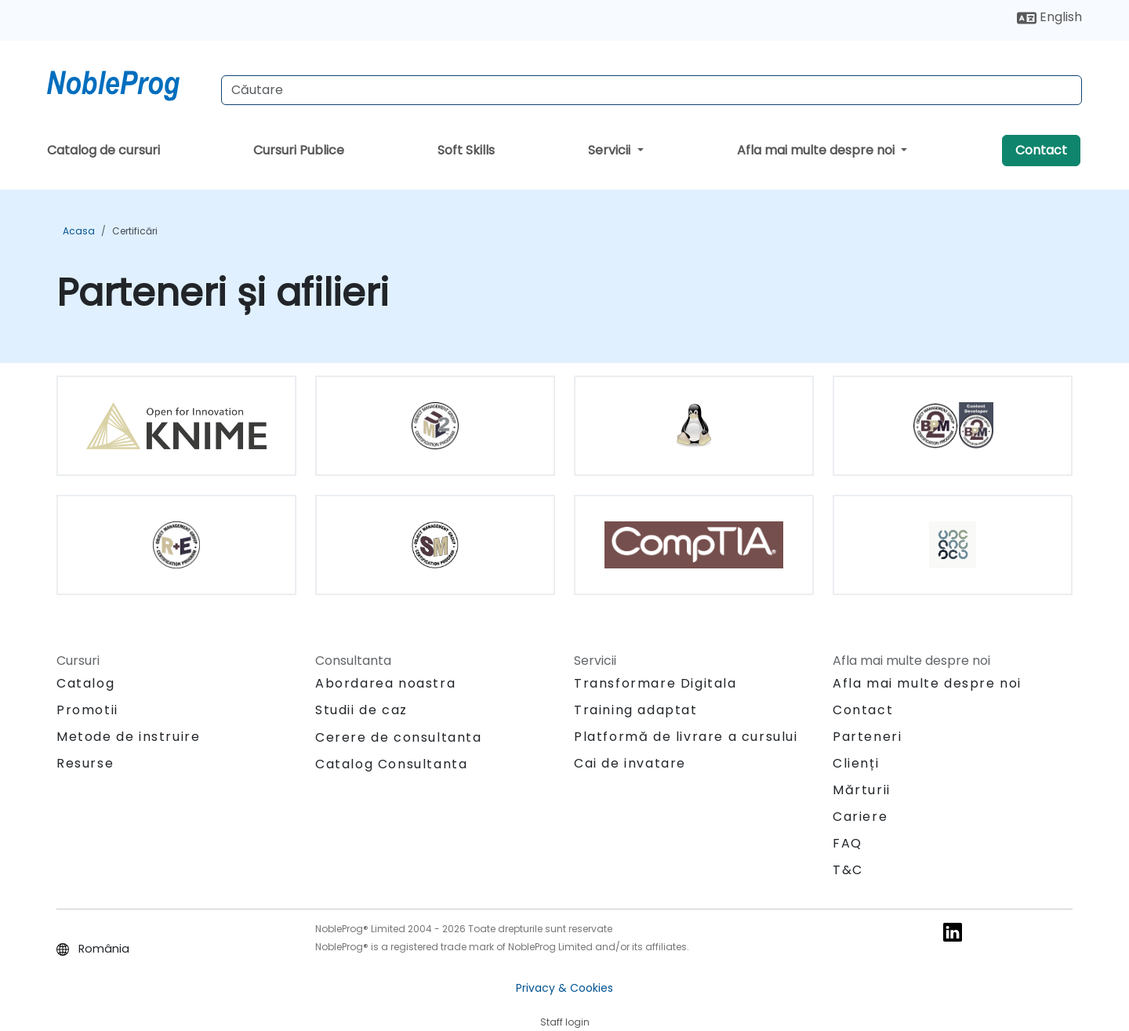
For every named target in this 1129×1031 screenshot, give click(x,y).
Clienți (856, 763)
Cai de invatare (630, 763)
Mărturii (862, 790)
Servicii (610, 150)
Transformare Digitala (655, 683)
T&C (848, 870)
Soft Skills (466, 150)
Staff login (565, 1022)
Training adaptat (636, 710)
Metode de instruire (128, 737)
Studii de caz (361, 710)
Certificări (135, 231)
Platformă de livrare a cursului (686, 737)
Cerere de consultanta (398, 738)
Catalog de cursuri (103, 150)
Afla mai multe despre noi (817, 150)
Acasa (79, 231)
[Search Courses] (651, 90)
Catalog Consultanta (391, 764)
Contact (1041, 150)
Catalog (85, 683)
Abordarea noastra (385, 683)
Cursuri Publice (298, 150)
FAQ (847, 843)
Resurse (85, 763)
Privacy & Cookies (564, 988)
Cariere (860, 817)
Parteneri (867, 737)
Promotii (87, 710)
